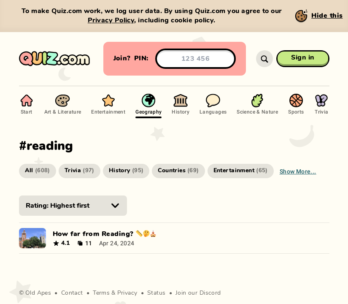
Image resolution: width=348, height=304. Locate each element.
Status (156, 293)
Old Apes (38, 293)
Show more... (298, 171)
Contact (72, 293)
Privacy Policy (111, 20)
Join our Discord (198, 293)
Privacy (127, 293)
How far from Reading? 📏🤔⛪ (105, 234)
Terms (101, 293)
